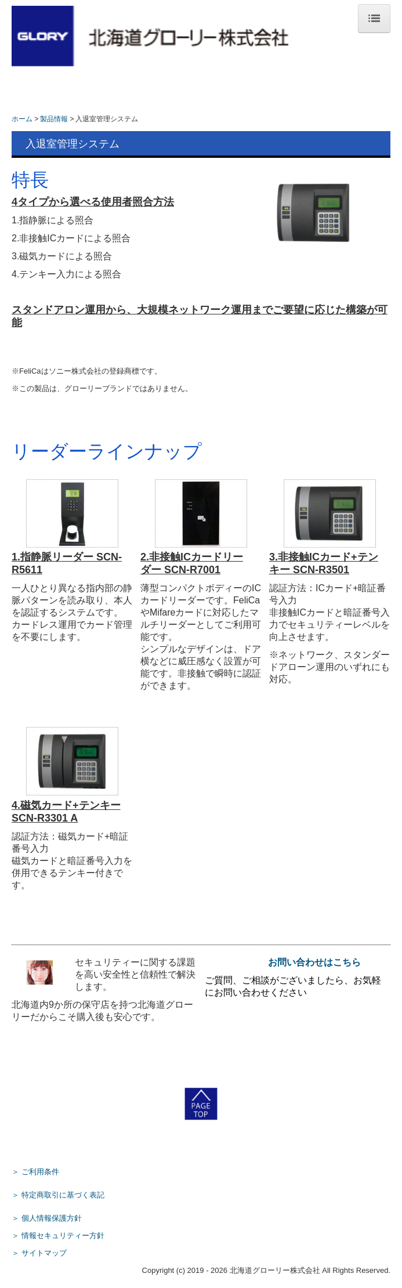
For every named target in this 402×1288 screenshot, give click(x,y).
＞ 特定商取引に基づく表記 (58, 1195)
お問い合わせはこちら (314, 962)
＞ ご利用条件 (35, 1171)
